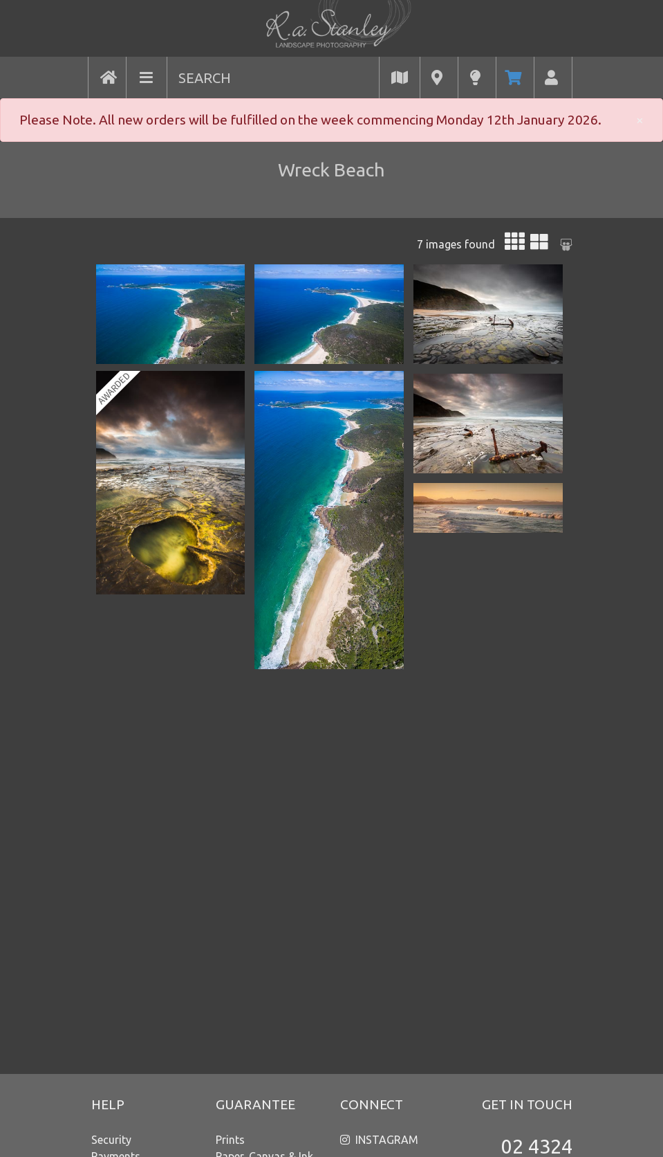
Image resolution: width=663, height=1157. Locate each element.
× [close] (640, 119)
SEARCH (204, 78)
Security (111, 1139)
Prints (230, 1139)
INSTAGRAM (386, 1139)
